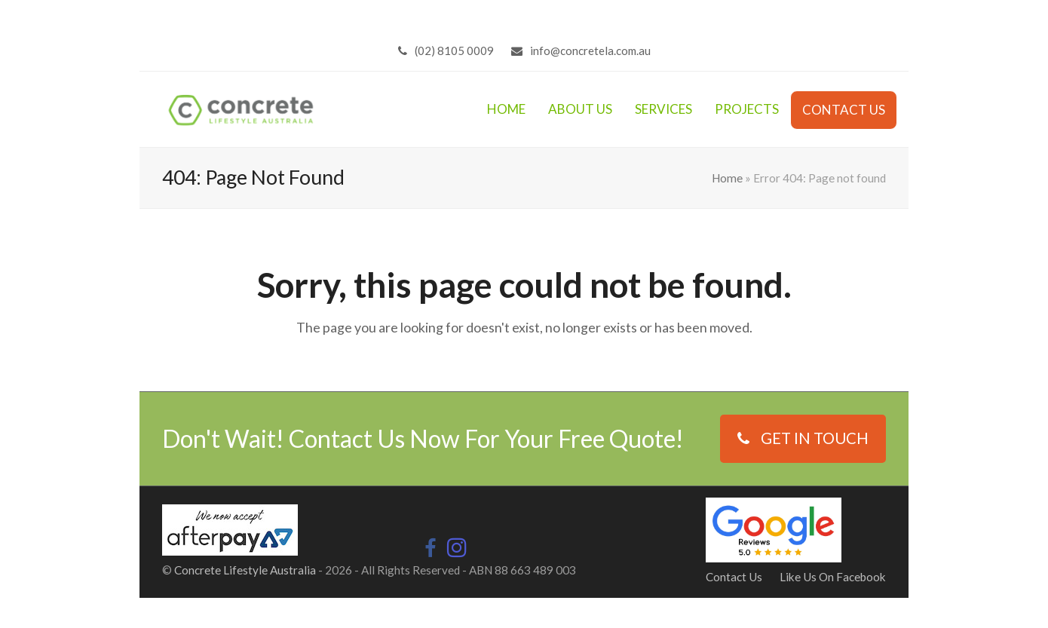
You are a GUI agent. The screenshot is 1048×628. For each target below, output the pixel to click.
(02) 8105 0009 (454, 50)
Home (727, 178)
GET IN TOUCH (803, 438)
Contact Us (734, 577)
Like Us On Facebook (833, 577)
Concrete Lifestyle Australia (245, 570)
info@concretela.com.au (590, 50)
